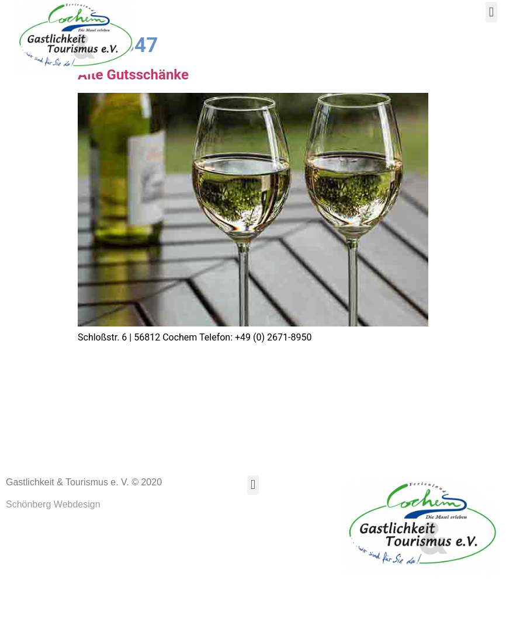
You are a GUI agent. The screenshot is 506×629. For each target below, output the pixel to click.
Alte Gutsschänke (133, 122)
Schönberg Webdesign (53, 552)
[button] (491, 12)
